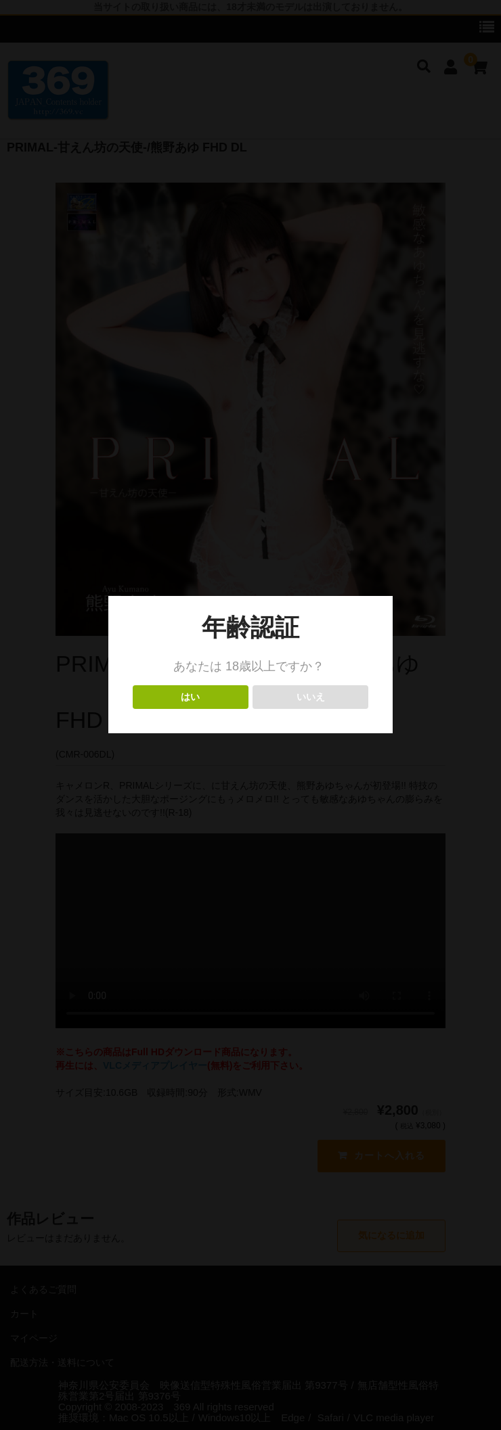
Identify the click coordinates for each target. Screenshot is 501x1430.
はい (190, 697)
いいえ (310, 697)
